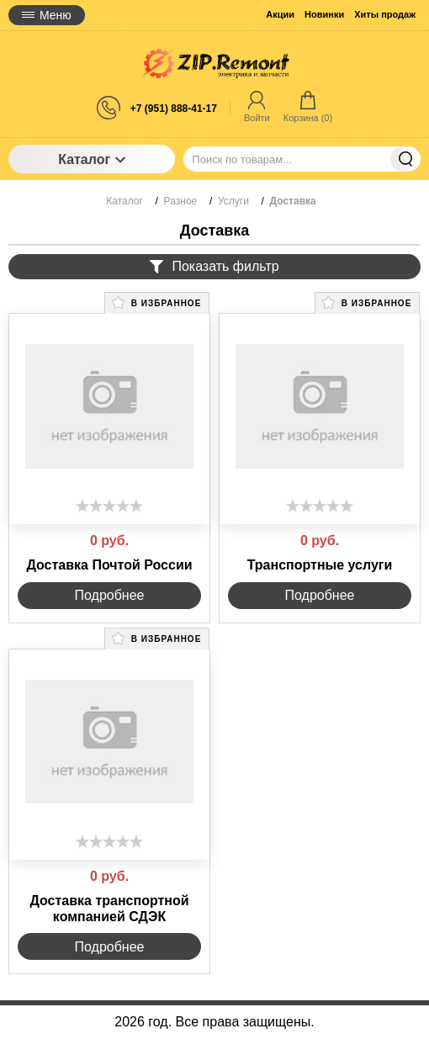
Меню (47, 15)
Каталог (91, 159)
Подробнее (110, 595)
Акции (280, 14)
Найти (405, 159)
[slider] (109, 505)
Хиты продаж (385, 14)
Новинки (324, 14)
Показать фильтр (214, 266)
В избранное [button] (156, 302)
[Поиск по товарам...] (302, 159)
